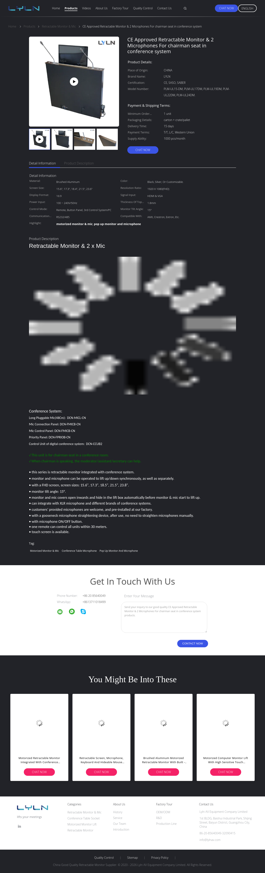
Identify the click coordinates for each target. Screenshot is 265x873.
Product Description (79, 163)
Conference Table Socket (83, 818)
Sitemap (132, 857)
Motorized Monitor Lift (82, 824)
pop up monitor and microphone (119, 551)
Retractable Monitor (80, 830)
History (117, 812)
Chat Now (226, 8)
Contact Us (164, 8)
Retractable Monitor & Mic (84, 812)
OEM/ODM (163, 812)
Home (56, 8)
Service (117, 818)
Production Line (166, 824)
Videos (86, 8)
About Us (101, 8)
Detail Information (42, 163)
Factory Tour (120, 8)
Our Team (119, 824)
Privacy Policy (159, 857)
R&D (159, 818)
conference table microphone (79, 551)
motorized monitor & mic (44, 551)
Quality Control (143, 8)
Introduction (121, 829)
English (247, 8)
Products (71, 8)
